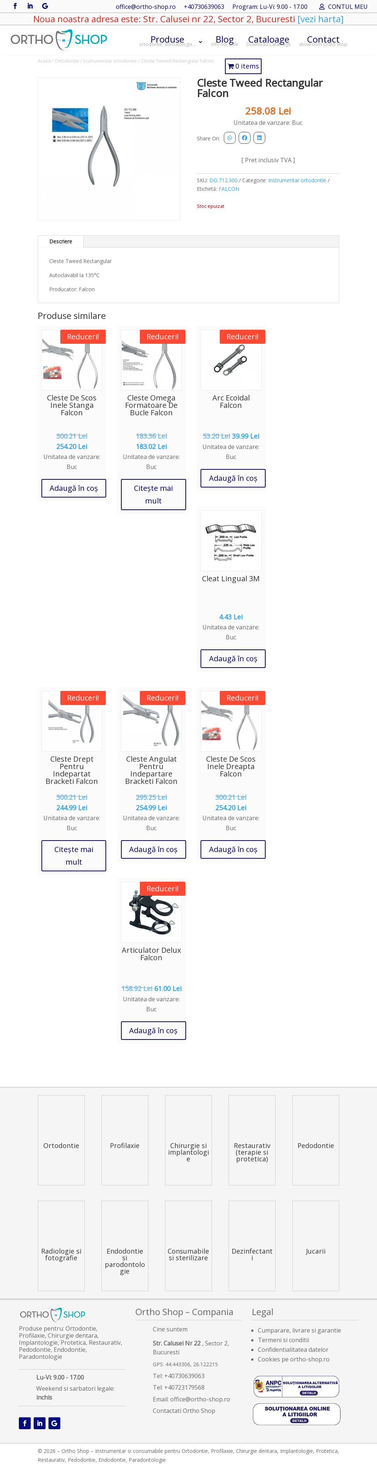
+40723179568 (184, 1387)
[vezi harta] (319, 19)
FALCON (229, 188)
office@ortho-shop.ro (146, 7)
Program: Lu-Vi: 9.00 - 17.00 (269, 7)
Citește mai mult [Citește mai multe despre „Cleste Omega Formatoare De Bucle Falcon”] (153, 494)
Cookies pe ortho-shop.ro (294, 1359)
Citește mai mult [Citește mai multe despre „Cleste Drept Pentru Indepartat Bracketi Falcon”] (73, 855)
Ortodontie (67, 60)
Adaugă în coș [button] (74, 488)
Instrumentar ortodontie (110, 60)
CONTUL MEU (348, 7)
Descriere (60, 241)
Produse (167, 40)
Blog (224, 40)
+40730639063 (204, 7)
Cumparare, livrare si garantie (299, 1330)
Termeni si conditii (283, 1340)
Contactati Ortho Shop (184, 1411)
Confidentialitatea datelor (293, 1349)
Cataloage (268, 40)
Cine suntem (170, 1329)
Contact (323, 40)
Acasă (44, 60)
